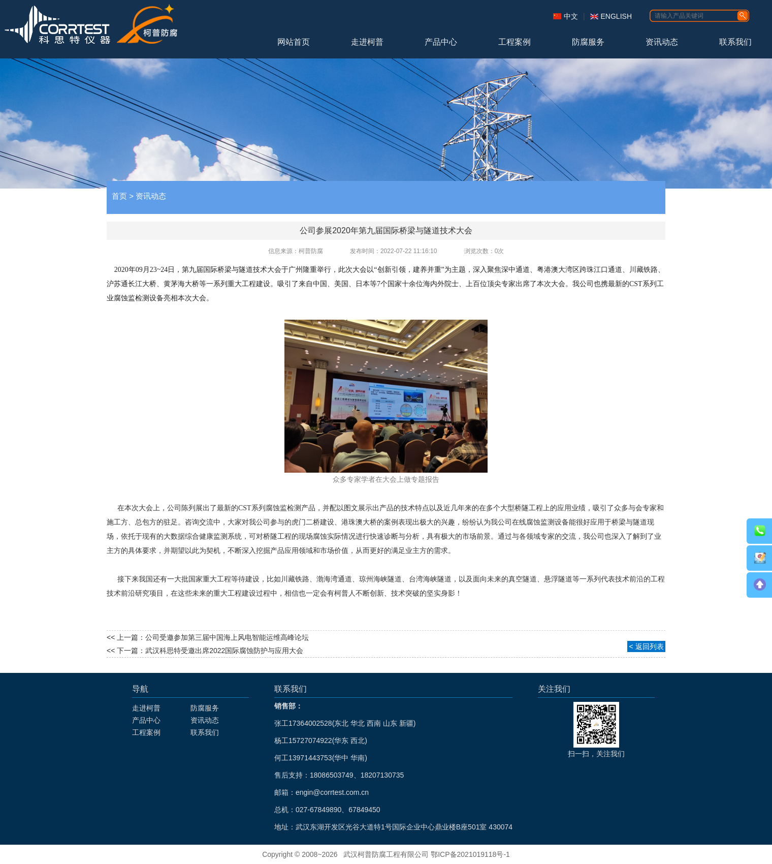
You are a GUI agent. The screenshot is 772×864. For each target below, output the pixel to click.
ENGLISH (616, 16)
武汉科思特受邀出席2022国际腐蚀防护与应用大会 (224, 650)
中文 (571, 16)
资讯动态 (662, 42)
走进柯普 (367, 42)
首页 (119, 196)
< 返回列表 (646, 646)
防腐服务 (588, 42)
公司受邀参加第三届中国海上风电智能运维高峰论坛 (227, 637)
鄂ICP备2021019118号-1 (470, 854)
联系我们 (735, 42)
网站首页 (293, 42)
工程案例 (514, 42)
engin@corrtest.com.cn (332, 792)
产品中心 (441, 42)
